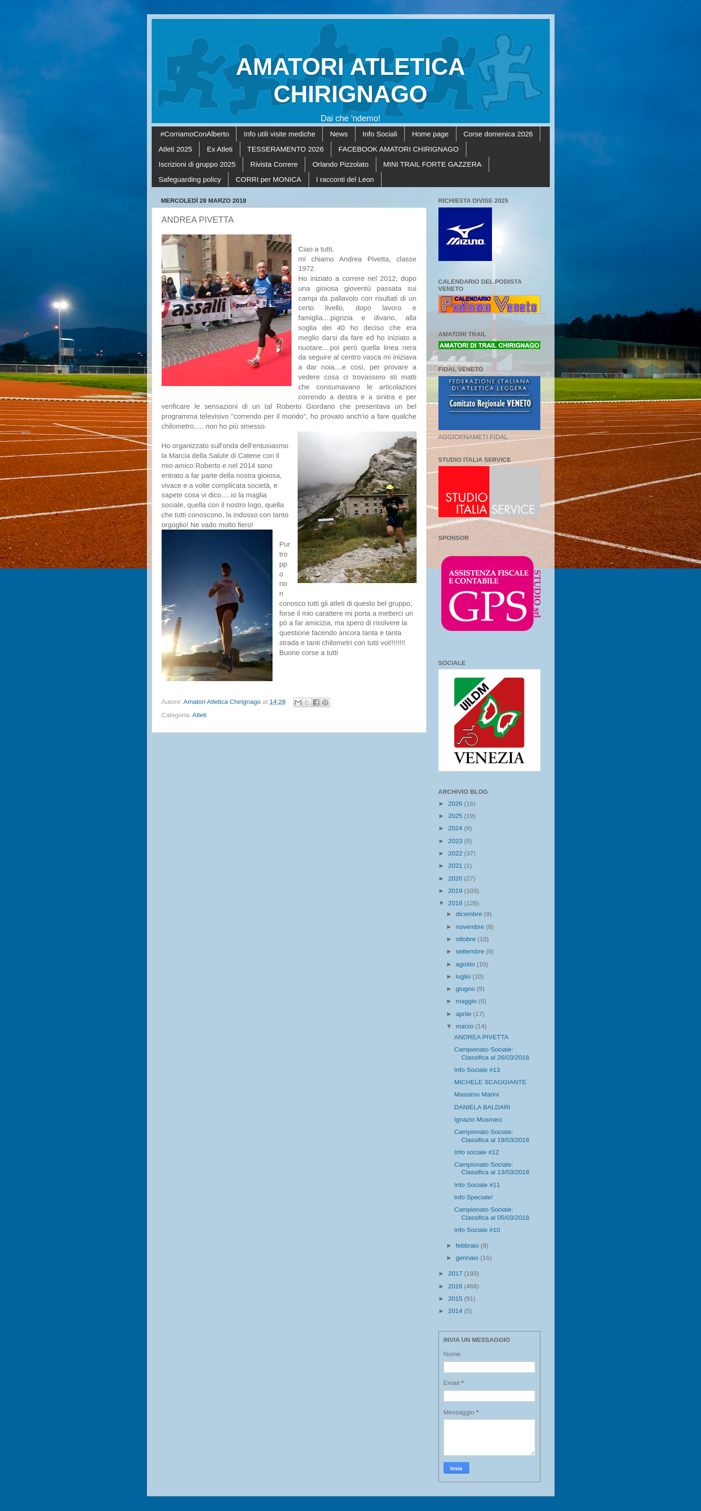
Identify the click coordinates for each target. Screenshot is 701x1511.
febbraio (468, 1245)
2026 (456, 803)
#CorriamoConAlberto (194, 134)
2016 (456, 1286)
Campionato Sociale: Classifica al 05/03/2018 (491, 1213)
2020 (456, 878)
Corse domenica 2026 (498, 134)
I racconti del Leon (345, 179)
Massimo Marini (476, 1094)
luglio (464, 976)
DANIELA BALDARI (482, 1107)
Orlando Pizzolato (340, 164)
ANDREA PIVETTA (481, 1037)
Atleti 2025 (175, 149)
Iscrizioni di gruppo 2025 (197, 164)
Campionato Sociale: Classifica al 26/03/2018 (491, 1053)
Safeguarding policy (190, 179)
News (339, 134)
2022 (456, 853)
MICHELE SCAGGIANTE (490, 1082)
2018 (456, 903)
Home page (430, 134)
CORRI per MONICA (268, 179)
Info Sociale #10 (477, 1229)
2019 (456, 890)
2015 (456, 1298)
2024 (456, 828)
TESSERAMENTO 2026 (285, 149)
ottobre (467, 939)
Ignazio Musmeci (478, 1119)
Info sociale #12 (476, 1152)
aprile (464, 1013)
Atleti (199, 715)
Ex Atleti (219, 149)
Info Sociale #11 (477, 1184)
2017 (456, 1273)
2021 (456, 865)
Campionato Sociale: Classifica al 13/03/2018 (491, 1168)
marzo (465, 1026)
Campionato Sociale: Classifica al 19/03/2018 (491, 1135)
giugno (466, 988)
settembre (471, 951)
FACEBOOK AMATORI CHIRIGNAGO (398, 149)
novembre (471, 926)
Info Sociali (380, 134)
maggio (467, 1001)
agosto (466, 964)
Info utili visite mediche (279, 134)
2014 (456, 1310)
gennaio (468, 1257)
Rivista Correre (274, 164)
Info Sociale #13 (477, 1069)
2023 (456, 841)
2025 (456, 815)
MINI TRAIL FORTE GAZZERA (432, 164)
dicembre (470, 913)
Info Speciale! (473, 1197)
